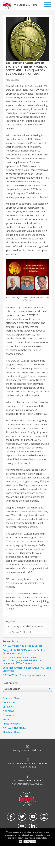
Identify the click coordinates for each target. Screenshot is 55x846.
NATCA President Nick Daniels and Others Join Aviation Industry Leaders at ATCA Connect (22, 660)
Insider (7, 719)
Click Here (37, 750)
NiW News (8, 711)
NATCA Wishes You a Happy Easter (22, 645)
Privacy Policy (30, 842)
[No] (51, 837)
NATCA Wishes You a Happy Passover (24, 675)
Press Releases (11, 723)
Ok (20, 842)
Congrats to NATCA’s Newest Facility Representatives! (24, 652)
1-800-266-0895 (39, 763)
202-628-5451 (22, 763)
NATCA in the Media (14, 727)
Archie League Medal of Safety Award (26, 626)
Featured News (11, 698)
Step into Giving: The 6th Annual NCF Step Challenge (27, 669)
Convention (9, 702)
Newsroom (9, 715)
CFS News (8, 706)
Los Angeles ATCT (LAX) (19, 632)
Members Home (12, 732)
